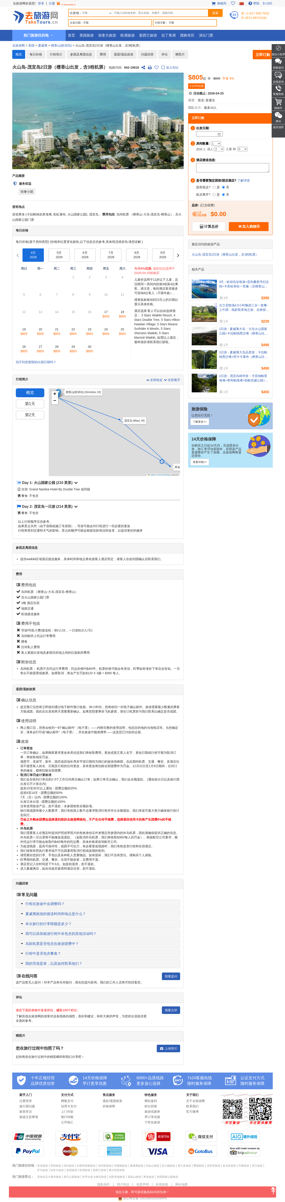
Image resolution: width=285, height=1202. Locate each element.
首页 (71, 35)
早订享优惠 (152, 1117)
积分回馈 (151, 1106)
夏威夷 (42, 45)
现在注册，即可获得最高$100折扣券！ (196, 1190)
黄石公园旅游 (72, 1176)
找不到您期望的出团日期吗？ (36, 362)
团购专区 (187, 35)
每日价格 (36, 54)
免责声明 (142, 1184)
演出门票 (206, 35)
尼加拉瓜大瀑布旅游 (49, 1176)
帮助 (253, 3)
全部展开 (171, 380)
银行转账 (67, 1117)
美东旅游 (42, 1165)
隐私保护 (103, 1184)
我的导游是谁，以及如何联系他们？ (53, 963)
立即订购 (263, 55)
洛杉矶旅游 (105, 1165)
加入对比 (169, 68)
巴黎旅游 (243, 1165)
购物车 (219, 3)
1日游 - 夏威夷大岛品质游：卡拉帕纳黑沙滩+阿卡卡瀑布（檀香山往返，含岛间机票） (243, 354)
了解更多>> (200, 421)
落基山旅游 (134, 1176)
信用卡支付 (69, 1106)
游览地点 (18, 207)
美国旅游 (86, 35)
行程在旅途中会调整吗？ (45, 904)
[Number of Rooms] (216, 143)
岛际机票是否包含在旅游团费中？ (52, 944)
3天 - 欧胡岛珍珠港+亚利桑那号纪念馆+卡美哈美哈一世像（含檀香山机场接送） (244, 284)
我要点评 (171, 1010)
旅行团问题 (27, 1106)
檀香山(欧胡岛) (61, 45)
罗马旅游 (42, 1170)
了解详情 (243, 180)
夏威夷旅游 (136, 1165)
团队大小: (195, 107)
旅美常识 (25, 1111)
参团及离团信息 (81, 54)
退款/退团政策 (112, 1101)
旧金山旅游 (152, 1165)
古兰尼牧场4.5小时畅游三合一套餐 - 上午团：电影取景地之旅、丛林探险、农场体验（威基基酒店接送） (244, 307)
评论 (164, 54)
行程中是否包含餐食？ (43, 953)
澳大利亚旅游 (117, 1170)
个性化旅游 (152, 1122)
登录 (41, 3)
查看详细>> (200, 462)
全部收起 (154, 380)
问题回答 (147, 54)
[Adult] (219, 149)
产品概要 (18, 176)
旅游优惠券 (152, 1111)
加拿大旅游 (107, 35)
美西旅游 (55, 1165)
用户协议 (123, 1184)
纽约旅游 (69, 1165)
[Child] (242, 149)
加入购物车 (251, 226)
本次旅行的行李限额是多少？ (48, 924)
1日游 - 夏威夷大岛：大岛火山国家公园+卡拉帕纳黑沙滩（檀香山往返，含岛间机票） (243, 331)
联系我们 (192, 1106)
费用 (103, 54)
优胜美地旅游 (117, 1176)
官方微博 (192, 1111)
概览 (19, 54)
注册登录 (25, 1101)
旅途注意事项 (28, 1117)
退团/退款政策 (123, 54)
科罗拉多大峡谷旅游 (94, 1176)
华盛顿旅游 (120, 1165)
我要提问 (171, 976)
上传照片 (168, 1048)
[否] (223, 187)
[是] (214, 187)
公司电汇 (67, 1122)
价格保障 (109, 1106)
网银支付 (67, 1101)
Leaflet (151, 475)
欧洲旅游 (127, 35)
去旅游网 (18, 45)
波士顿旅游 (168, 1165)
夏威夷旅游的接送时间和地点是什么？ (55, 914)
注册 (63, 3)
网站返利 (151, 1101)
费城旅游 (198, 1165)
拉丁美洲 (168, 35)
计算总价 (211, 226)
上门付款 (67, 1111)
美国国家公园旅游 (167, 1176)
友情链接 (162, 1184)
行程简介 (56, 54)
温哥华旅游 (213, 1165)
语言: (191, 100)
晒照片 (180, 54)
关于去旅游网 (195, 1101)
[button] (171, 467)
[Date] (219, 134)
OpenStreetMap (164, 475)
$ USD (267, 3)
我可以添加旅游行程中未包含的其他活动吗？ (61, 934)
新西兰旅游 (148, 35)
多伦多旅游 (229, 1165)
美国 (31, 45)
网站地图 (181, 1184)
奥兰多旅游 (184, 1165)
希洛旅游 (148, 1176)
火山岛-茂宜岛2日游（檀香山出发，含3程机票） (225, 254)
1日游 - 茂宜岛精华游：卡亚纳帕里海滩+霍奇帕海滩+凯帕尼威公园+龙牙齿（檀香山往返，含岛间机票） (243, 378)
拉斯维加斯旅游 (86, 1165)
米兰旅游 (257, 1165)
